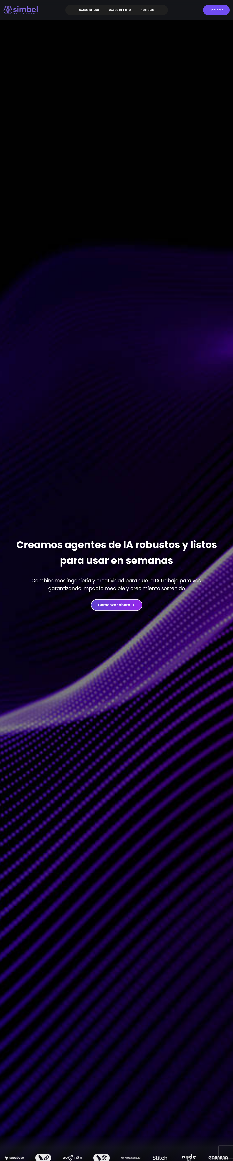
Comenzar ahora (116, 604)
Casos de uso (89, 10)
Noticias (147, 10)
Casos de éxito (120, 10)
